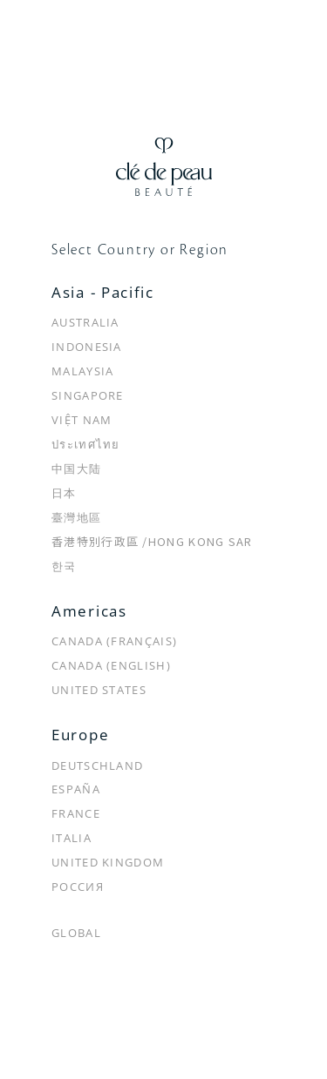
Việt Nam (81, 420)
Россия (77, 886)
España (75, 789)
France (75, 813)
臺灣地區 (76, 517)
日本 (64, 493)
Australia (85, 322)
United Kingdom (107, 862)
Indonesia (86, 346)
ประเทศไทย (85, 444)
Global (76, 933)
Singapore (87, 395)
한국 (64, 566)
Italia (71, 838)
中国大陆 (76, 468)
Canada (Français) (114, 641)
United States (98, 690)
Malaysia (82, 371)
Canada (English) (111, 665)
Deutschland (97, 765)
